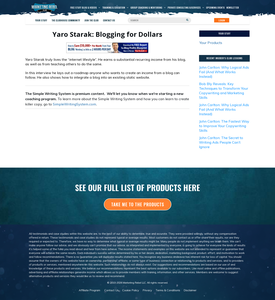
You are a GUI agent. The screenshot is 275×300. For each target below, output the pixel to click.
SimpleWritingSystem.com (74, 104)
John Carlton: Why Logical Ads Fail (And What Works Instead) (224, 72)
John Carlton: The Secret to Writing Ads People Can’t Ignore (221, 142)
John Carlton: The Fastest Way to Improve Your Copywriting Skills (224, 126)
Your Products (210, 42)
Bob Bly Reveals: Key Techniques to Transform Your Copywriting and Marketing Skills (223, 91)
